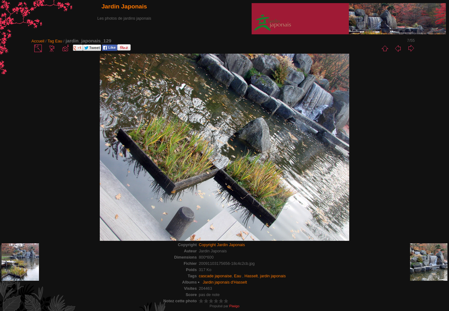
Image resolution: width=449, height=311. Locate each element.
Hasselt (251, 276)
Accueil (37, 41)
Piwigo (234, 306)
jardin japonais (273, 276)
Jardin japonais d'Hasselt (225, 282)
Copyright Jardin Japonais (222, 244)
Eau (59, 41)
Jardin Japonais (124, 6)
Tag (51, 41)
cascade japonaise (215, 276)
